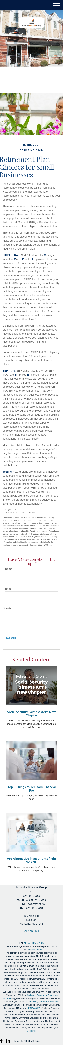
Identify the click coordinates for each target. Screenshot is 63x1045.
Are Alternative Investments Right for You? (31, 860)
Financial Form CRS (34, 943)
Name (8, 569)
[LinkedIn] (8, 1040)
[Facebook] (2, 1040)
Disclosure (31, 1031)
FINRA (31, 1008)
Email (8, 588)
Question (8, 608)
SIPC (37, 1008)
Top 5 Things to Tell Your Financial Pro (31, 788)
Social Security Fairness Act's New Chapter (31, 713)
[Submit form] (11, 638)
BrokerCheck (35, 949)
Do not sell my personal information (41, 1001)
